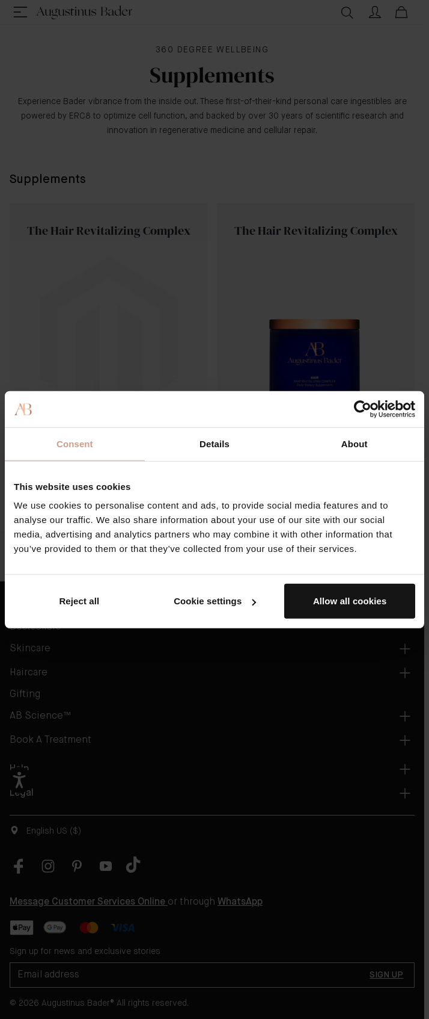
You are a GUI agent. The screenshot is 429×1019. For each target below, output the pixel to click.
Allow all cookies (350, 601)
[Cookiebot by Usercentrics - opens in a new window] (362, 409)
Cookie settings (215, 601)
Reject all (79, 601)
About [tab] (354, 443)
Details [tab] (214, 443)
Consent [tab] (74, 443)
